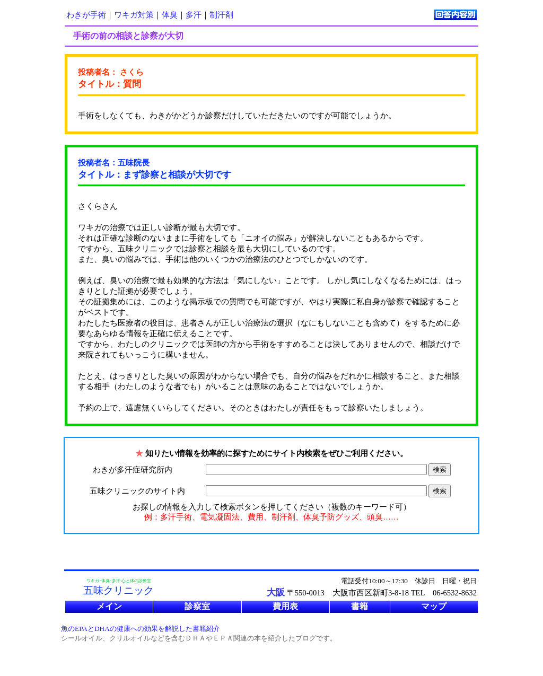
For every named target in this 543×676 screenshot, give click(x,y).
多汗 (194, 15)
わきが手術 (86, 15)
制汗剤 (221, 15)
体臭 (170, 15)
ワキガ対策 (134, 15)
